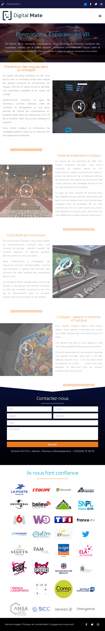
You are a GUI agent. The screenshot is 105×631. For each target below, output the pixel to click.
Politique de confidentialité (35, 624)
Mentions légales (13, 624)
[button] (100, 15)
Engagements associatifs (62, 624)
